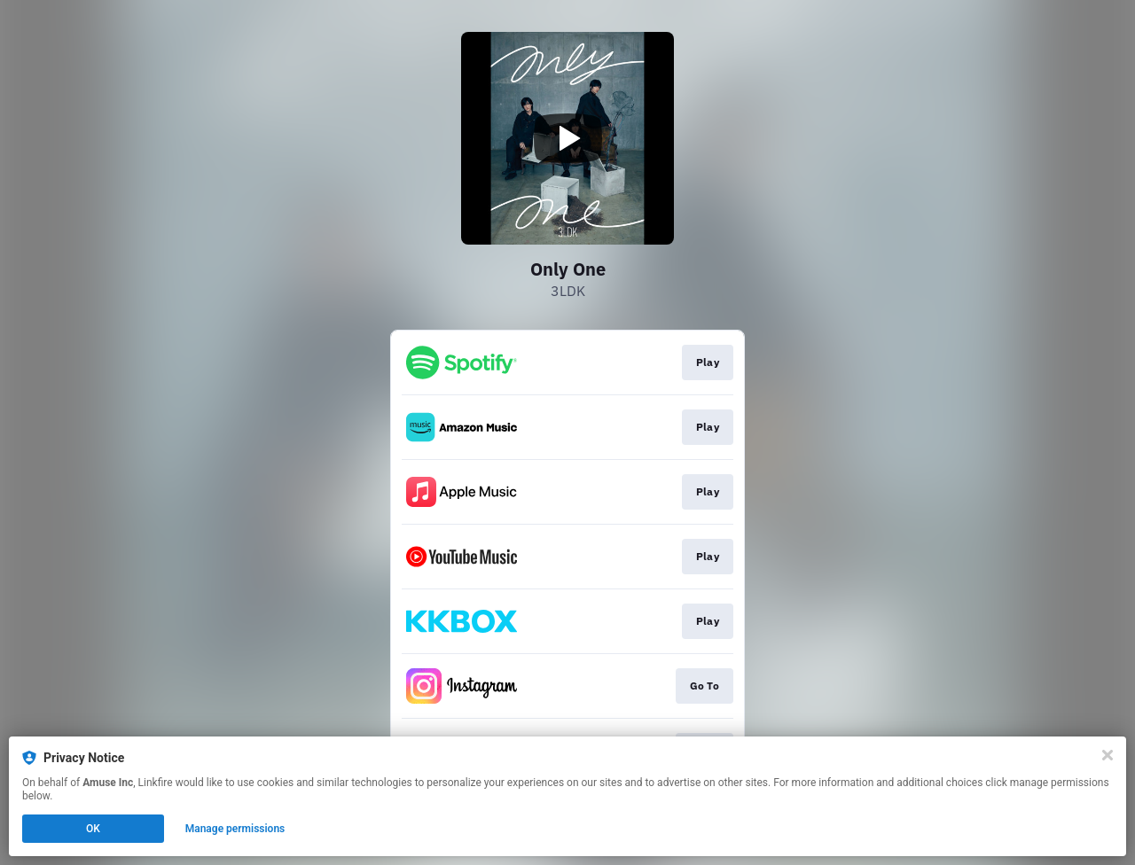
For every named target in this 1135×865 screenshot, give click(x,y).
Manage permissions (235, 828)
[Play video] (567, 138)
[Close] (1107, 755)
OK (93, 828)
